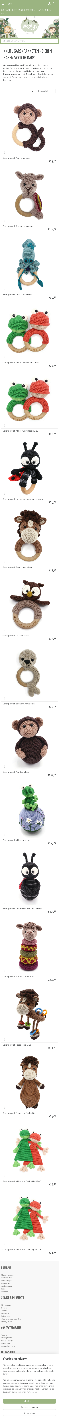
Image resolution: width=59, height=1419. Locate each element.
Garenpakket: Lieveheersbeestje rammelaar (23, 499)
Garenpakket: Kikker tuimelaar (17, 840)
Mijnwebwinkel (38, 1414)
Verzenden (5, 1313)
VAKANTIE (5, 13)
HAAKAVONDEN (44, 10)
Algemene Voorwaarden (11, 1319)
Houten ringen (7, 1281)
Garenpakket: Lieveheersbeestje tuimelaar (22, 909)
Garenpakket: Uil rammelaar (16, 636)
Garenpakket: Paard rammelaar (17, 568)
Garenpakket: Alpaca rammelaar (18, 226)
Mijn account (6, 1305)
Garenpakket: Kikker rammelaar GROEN (21, 363)
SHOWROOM (29, 10)
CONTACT (5, 10)
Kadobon (4, 1292)
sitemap (24, 1410)
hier (51, 1380)
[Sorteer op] (43, 91)
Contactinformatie (8, 1346)
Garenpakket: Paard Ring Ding (17, 1045)
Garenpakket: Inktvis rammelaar (17, 295)
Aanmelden (8, 1365)
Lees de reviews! (8, 1380)
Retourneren (6, 1316)
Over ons (4, 1308)
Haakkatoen (6, 1283)
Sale (3, 1289)
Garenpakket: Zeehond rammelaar (19, 704)
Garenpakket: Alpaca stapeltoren (18, 977)
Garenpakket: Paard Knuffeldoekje (19, 1113)
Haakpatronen (6, 1286)
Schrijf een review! (9, 1396)
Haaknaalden (6, 1278)
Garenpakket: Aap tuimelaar (16, 772)
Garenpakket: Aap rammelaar (16, 158)
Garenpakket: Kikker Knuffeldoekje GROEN (22, 1182)
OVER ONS (17, 10)
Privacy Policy (6, 1322)
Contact (4, 1311)
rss (29, 1410)
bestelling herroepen (39, 1410)
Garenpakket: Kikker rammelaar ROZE (20, 431)
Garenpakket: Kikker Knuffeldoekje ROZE (22, 1250)
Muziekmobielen (8, 1275)
